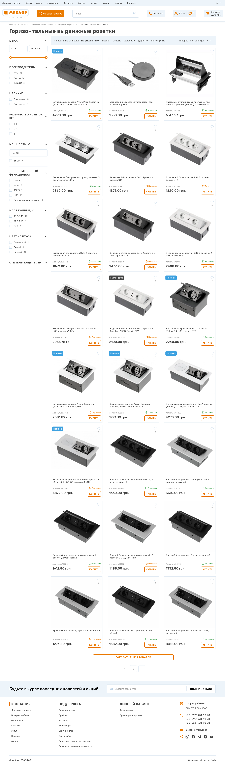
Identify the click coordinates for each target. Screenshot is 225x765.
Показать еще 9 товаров (133, 657)
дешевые (130, 40)
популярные (158, 40)
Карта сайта (65, 736)
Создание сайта (196, 760)
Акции (106, 3)
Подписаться (201, 689)
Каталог (24, 25)
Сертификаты (66, 731)
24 (206, 40)
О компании (52, 3)
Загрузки (131, 3)
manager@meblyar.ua (196, 730)
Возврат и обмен (34, 3)
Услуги (81, 3)
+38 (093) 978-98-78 (198, 715)
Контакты (68, 3)
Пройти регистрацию (131, 715)
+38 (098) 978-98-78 (198, 719)
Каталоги (63, 720)
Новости (94, 3)
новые (105, 40)
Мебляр (12, 25)
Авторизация (126, 710)
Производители (67, 710)
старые (117, 40)
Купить (94, 116)
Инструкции (65, 725)
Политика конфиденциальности (75, 746)
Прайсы (63, 715)
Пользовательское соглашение (75, 741)
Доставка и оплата (11, 3)
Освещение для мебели (43, 25)
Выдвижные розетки (67, 25)
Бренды (118, 3)
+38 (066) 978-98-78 (198, 722)
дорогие (143, 40)
